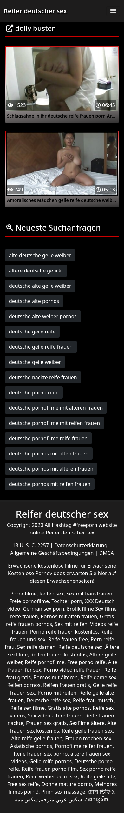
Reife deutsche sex (80, 646)
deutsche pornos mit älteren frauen (51, 468)
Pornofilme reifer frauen (84, 745)
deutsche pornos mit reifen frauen (49, 483)
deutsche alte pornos (34, 301)
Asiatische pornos (31, 745)
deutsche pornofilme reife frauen (48, 438)
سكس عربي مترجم (61, 799)
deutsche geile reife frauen (41, 346)
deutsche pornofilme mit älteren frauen (56, 407)
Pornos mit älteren (56, 677)
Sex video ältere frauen (55, 715)
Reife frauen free (68, 639)
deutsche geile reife (32, 331)
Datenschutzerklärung (81, 545)
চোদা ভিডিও (101, 791)
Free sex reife (23, 784)
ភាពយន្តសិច (96, 799)
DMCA (106, 552)
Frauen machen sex (88, 738)
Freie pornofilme (29, 601)
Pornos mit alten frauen (69, 616)
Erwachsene (23, 565)
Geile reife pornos (50, 761)
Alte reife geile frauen (36, 738)
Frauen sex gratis (46, 723)
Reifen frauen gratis (66, 685)
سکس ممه (26, 799)
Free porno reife (86, 662)
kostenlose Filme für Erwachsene (77, 565)
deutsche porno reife (34, 392)
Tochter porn (66, 601)
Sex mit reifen (71, 624)
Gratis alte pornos (68, 707)
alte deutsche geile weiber (40, 255)
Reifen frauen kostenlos (58, 654)
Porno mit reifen (56, 692)
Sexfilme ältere (87, 723)
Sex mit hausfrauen (89, 593)
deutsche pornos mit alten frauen (48, 453)
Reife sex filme (27, 707)
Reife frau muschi (93, 700)
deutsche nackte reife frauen (43, 377)
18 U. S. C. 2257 (31, 545)
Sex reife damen (36, 646)
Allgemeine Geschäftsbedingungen (52, 552)
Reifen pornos (23, 685)
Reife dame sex (99, 677)
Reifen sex (51, 593)
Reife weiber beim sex (52, 776)
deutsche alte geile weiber (40, 285)
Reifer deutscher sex (35, 11)
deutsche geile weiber (35, 362)
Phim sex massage (63, 791)
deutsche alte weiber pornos (43, 316)
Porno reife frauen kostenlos (64, 631)
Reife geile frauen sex (87, 730)
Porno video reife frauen (72, 669)
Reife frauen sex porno (41, 753)
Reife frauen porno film (49, 768)
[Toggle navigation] (113, 11)
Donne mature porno (67, 784)
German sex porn (43, 608)
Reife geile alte (98, 776)
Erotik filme (80, 608)
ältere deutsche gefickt (36, 270)
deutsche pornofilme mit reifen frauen (54, 423)
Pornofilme (23, 593)
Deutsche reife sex (48, 700)
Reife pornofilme (44, 662)
